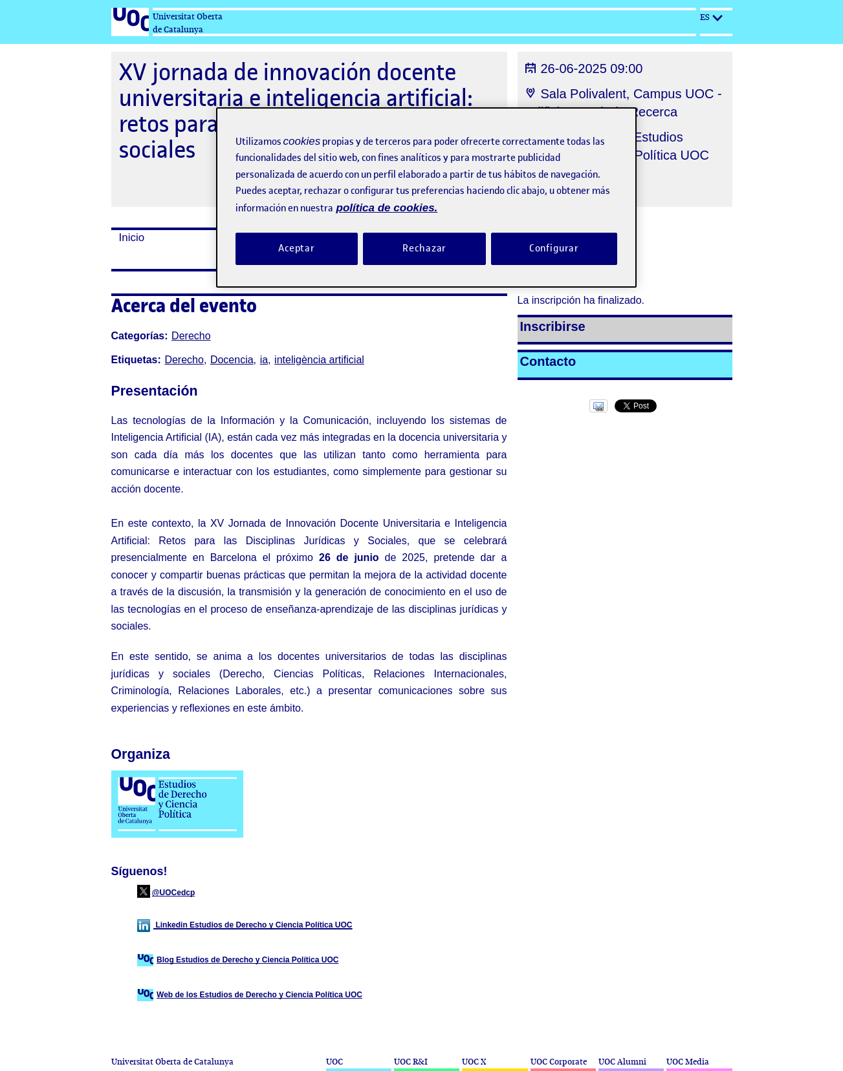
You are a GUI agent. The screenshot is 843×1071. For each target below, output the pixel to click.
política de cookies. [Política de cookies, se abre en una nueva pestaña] (387, 208)
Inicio (132, 237)
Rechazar (424, 248)
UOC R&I (411, 1061)
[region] (426, 197)
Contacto (548, 361)
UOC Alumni (622, 1061)
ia (264, 359)
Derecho (190, 335)
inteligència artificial (319, 359)
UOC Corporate (559, 1061)
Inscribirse (553, 326)
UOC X (474, 1061)
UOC (334, 1061)
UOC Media (687, 1061)
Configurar (554, 248)
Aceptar (296, 248)
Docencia (232, 359)
